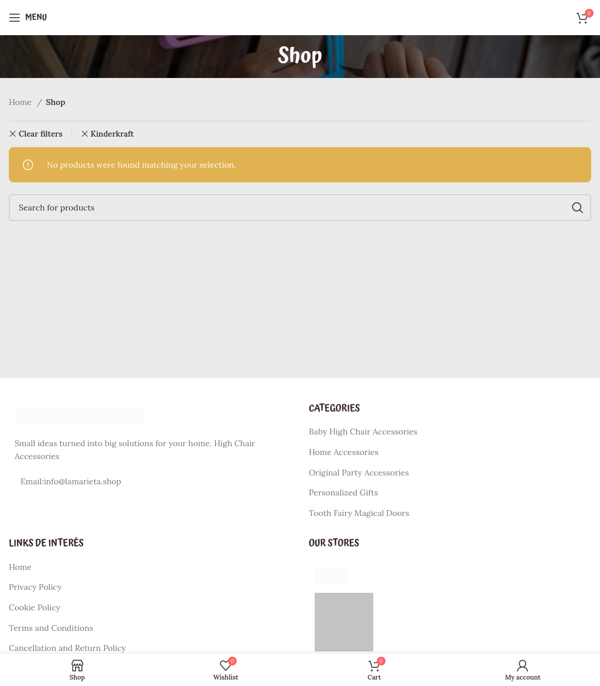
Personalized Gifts (343, 492)
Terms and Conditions (51, 628)
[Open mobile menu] (28, 17)
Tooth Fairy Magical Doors (359, 513)
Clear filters (41, 134)
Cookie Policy (34, 607)
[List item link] (150, 481)
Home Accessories (344, 452)
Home (21, 102)
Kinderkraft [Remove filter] (112, 134)
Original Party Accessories (359, 472)
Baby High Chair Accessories (363, 431)
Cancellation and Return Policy (67, 648)
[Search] (300, 207)
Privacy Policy (35, 587)
